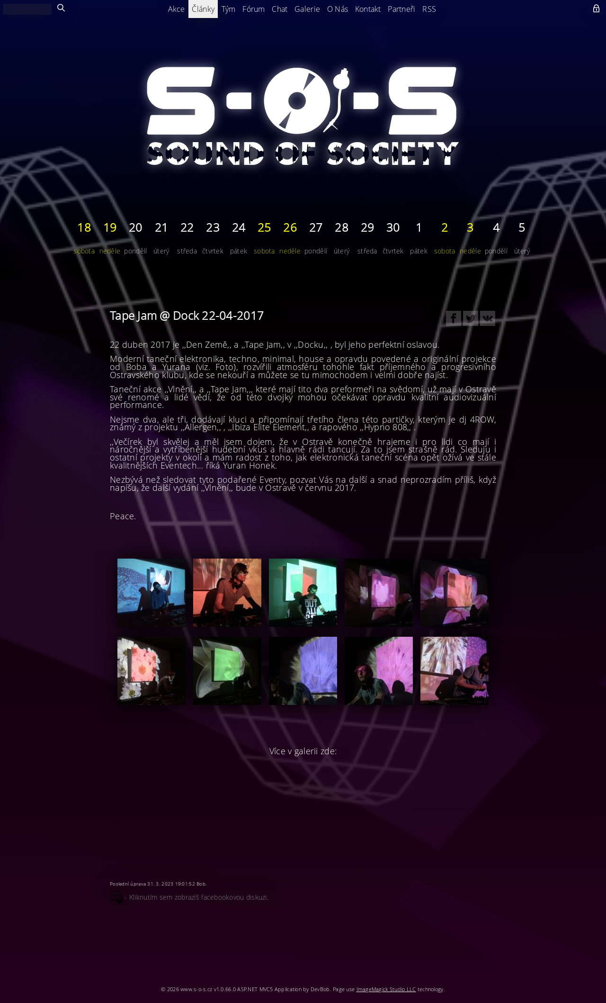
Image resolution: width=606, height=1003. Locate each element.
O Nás (337, 9)
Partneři (401, 9)
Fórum (253, 9)
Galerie (307, 9)
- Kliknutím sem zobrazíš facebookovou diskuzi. (189, 897)
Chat (279, 9)
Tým (229, 9)
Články (203, 9)
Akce (176, 9)
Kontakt (368, 9)
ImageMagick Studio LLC (386, 989)
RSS (429, 9)
